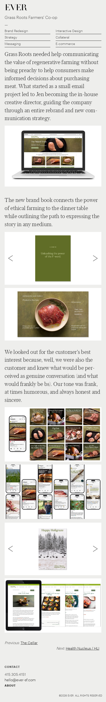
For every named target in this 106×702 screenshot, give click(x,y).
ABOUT (10, 685)
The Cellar (29, 642)
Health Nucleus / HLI (82, 648)
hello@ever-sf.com (20, 680)
